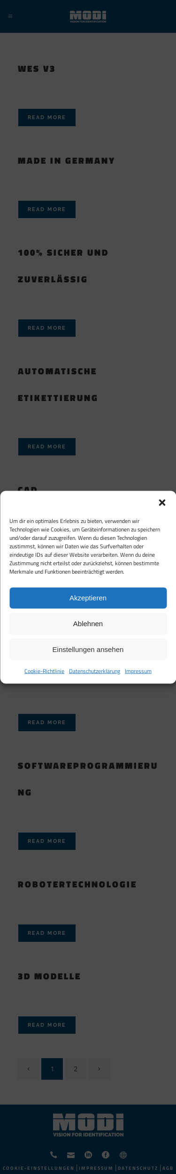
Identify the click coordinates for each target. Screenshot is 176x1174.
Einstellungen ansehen (88, 649)
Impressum (138, 670)
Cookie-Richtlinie (44, 670)
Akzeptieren (88, 598)
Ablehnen (88, 624)
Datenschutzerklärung (94, 670)
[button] (162, 502)
